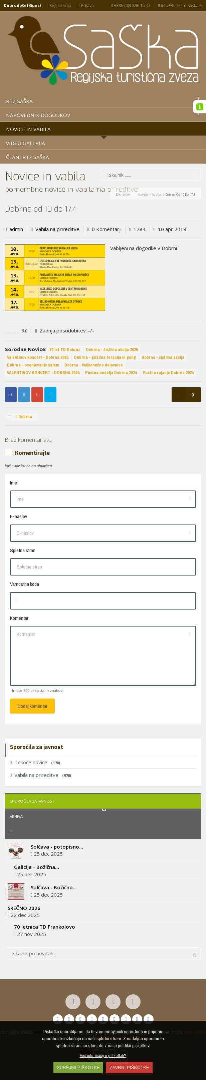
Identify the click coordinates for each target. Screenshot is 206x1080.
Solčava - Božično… (54, 887)
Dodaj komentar (32, 706)
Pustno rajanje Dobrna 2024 (168, 372)
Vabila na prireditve (57, 229)
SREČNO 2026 (24, 908)
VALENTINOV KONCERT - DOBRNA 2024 (43, 372)
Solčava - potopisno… (57, 846)
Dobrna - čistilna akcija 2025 (112, 349)
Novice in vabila (149, 194)
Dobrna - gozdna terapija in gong (105, 357)
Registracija (60, 5)
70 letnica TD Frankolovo (44, 926)
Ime (13, 482)
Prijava (86, 5)
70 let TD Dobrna (64, 349)
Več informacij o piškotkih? (103, 1055)
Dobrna (24, 416)
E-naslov (18, 516)
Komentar (19, 618)
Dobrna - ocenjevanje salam (33, 365)
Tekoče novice (35, 762)
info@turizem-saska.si (180, 5)
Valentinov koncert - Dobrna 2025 (37, 357)
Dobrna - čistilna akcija (163, 357)
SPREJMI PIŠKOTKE (78, 1067)
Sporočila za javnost (32, 801)
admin (16, 229)
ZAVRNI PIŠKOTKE (129, 1067)
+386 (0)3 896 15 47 (131, 5)
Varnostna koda (24, 584)
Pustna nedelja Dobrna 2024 (111, 372)
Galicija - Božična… (36, 867)
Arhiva (16, 816)
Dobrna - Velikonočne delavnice (93, 365)
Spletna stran (22, 550)
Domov (123, 194)
